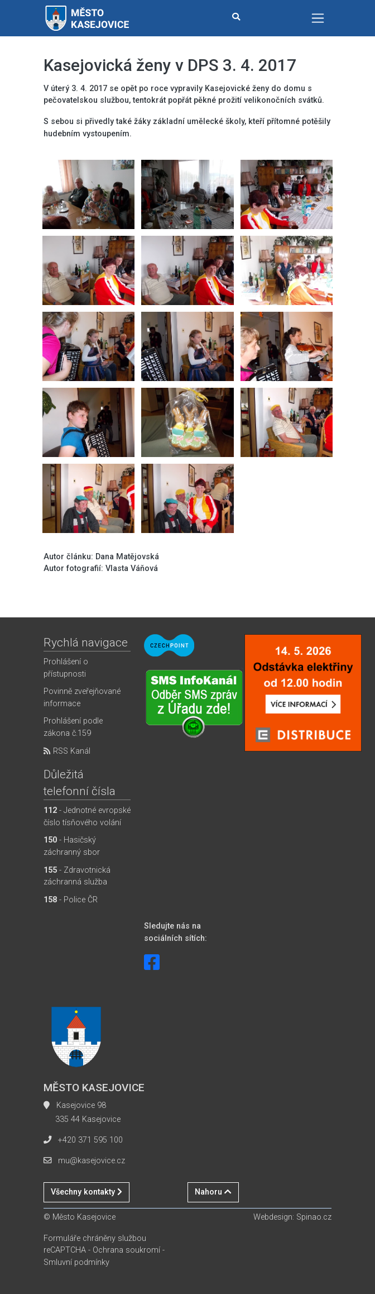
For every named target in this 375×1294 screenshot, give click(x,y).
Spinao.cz (313, 1217)
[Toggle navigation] (317, 18)
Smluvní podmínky (76, 1262)
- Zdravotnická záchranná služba (77, 876)
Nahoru (213, 1192)
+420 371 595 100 (90, 1140)
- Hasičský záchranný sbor (72, 846)
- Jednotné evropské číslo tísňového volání (87, 816)
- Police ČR (71, 900)
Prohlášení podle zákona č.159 (73, 727)
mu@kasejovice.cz (91, 1160)
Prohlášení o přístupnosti (66, 668)
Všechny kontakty (86, 1192)
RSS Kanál (67, 751)
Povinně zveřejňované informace (82, 697)
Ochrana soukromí (126, 1250)
